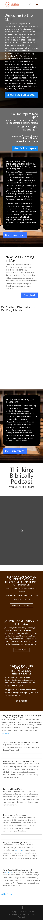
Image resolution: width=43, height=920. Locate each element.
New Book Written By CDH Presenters (20, 400)
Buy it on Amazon (14, 235)
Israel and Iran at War (12, 789)
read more (5, 733)
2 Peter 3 (8, 872)
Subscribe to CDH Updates (21, 94)
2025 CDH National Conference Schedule (20, 742)
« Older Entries (6, 894)
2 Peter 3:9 (18, 850)
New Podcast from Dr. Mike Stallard (18, 761)
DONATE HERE (21, 701)
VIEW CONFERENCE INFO (21, 605)
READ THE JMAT (21, 650)
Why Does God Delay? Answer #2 (17, 870)
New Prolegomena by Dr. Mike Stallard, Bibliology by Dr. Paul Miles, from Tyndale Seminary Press (21, 165)
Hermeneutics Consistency (14, 815)
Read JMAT (29, 295)
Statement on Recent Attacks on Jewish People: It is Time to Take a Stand (21, 716)
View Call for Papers (25, 148)
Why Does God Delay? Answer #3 (17, 842)
